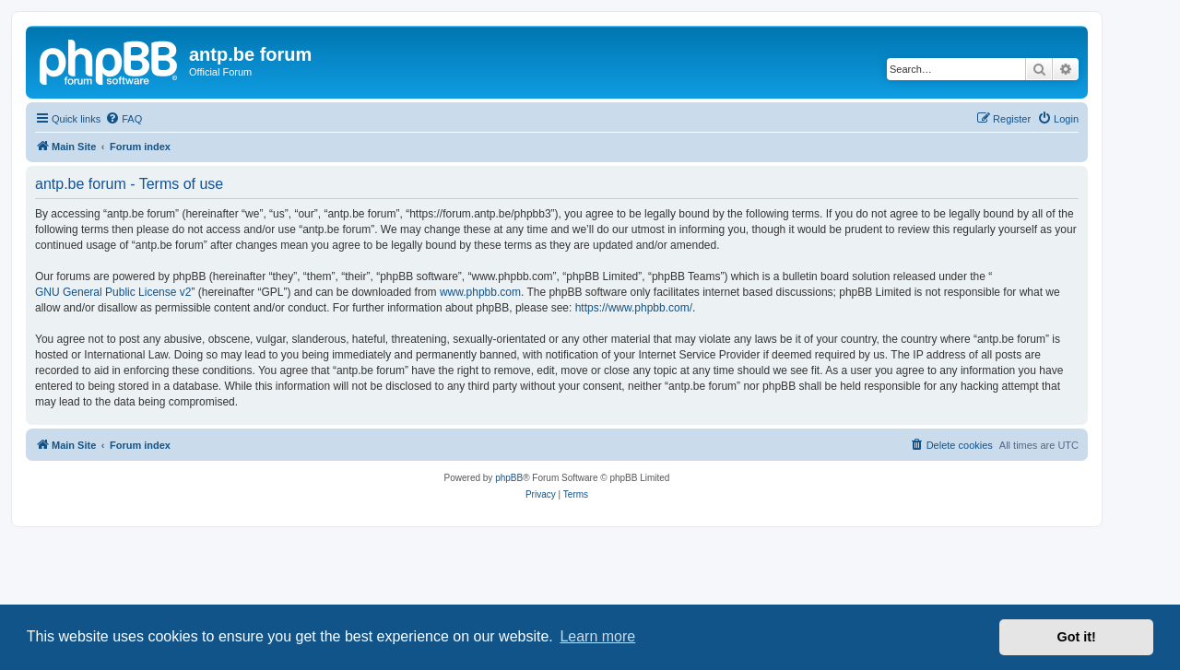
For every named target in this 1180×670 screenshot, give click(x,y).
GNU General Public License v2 (113, 292)
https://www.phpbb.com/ (633, 307)
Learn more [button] (597, 636)
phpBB (509, 478)
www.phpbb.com (480, 292)
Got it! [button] (1076, 636)
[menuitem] (123, 119)
